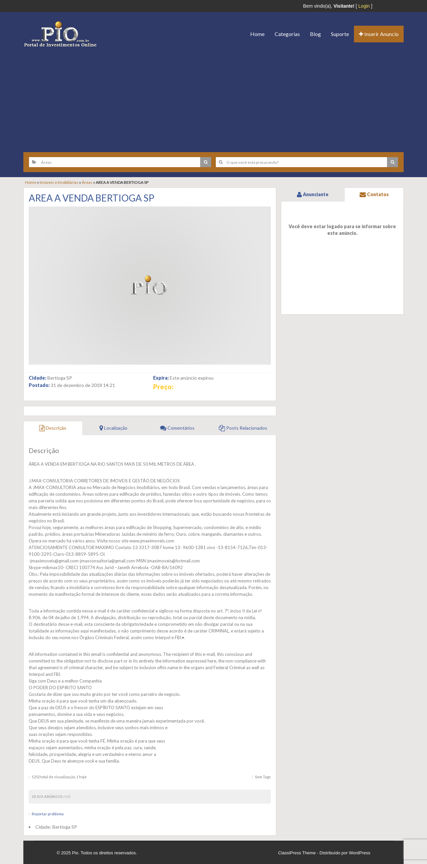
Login (364, 6)
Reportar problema (48, 814)
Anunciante (313, 194)
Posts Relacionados (243, 428)
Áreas (87, 182)
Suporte (340, 34)
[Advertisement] (213, 97)
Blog (315, 34)
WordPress (359, 852)
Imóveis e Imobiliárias (59, 182)
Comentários (177, 428)
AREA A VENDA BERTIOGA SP (91, 197)
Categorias (287, 34)
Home (257, 34)
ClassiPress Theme (297, 852)
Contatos (374, 194)
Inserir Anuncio (379, 34)
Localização (113, 428)
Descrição (52, 428)
